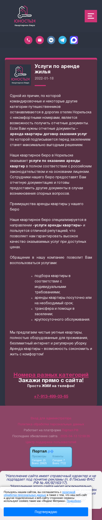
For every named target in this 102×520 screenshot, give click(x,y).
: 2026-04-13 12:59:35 (74, 436)
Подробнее (74, 500)
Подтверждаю (46, 512)
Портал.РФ (70, 430)
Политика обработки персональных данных (51, 424)
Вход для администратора (51, 418)
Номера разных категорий (51, 375)
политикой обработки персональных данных (39, 493)
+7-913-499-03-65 (51, 396)
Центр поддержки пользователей (51, 442)
